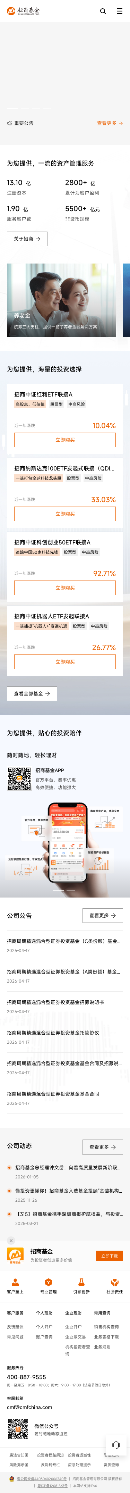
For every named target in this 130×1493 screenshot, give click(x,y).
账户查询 (44, 1337)
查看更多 (110, 123)
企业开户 (73, 1326)
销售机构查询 (106, 1326)
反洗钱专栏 (50, 1464)
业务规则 (102, 1347)
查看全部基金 (32, 693)
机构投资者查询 (77, 1350)
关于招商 (27, 238)
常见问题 (15, 1337)
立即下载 (109, 1256)
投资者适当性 (79, 1455)
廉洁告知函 (18, 1455)
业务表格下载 (106, 1337)
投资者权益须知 (50, 1455)
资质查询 (111, 1464)
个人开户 (44, 1326)
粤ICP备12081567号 (52, 1486)
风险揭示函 (18, 1464)
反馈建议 (15, 1326)
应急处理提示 (79, 1464)
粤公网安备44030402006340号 (42, 1479)
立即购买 (65, 439)
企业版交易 (75, 1337)
